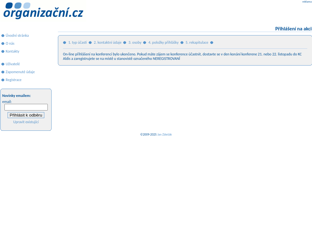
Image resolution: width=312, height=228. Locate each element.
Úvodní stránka (17, 35)
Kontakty (12, 51)
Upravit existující (26, 122)
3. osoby (134, 42)
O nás (10, 43)
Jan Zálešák (164, 134)
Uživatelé (13, 64)
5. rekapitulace (197, 42)
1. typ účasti (77, 42)
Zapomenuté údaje (20, 72)
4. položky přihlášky (163, 42)
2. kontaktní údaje (107, 42)
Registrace (14, 80)
